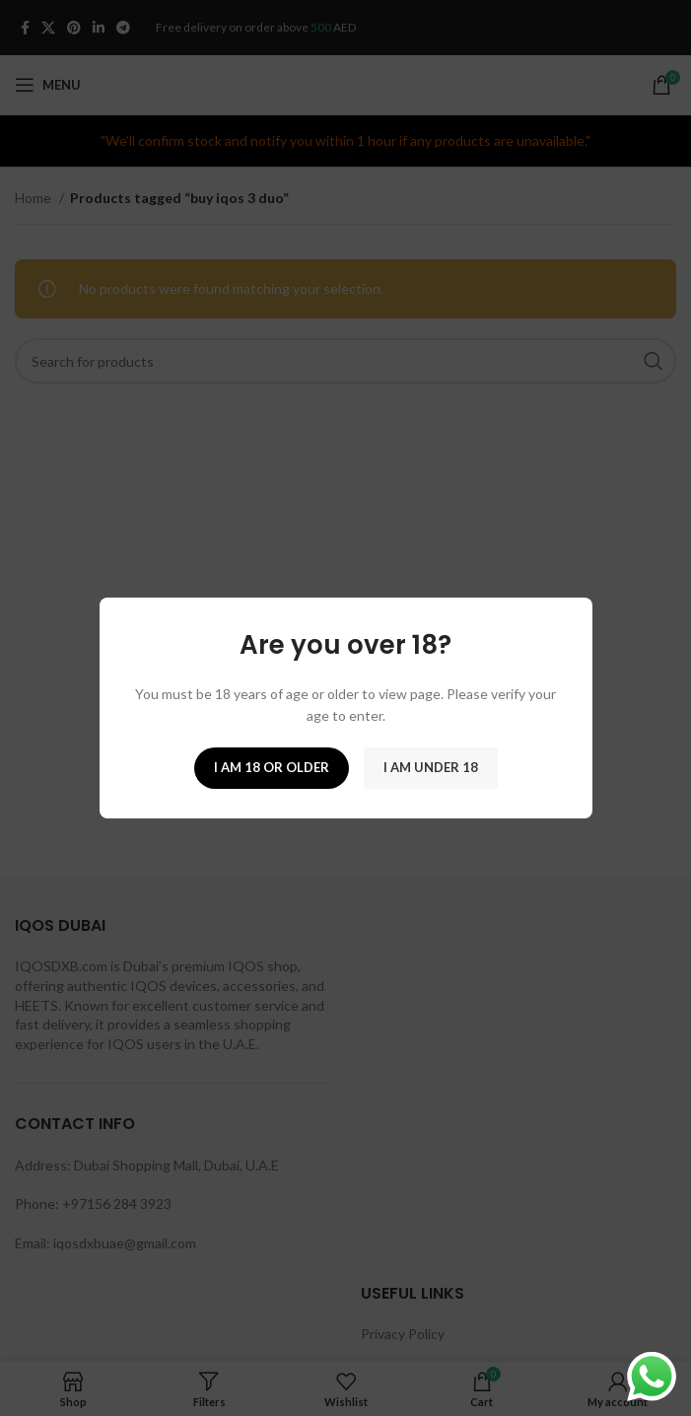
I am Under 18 (430, 767)
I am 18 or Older (271, 767)
